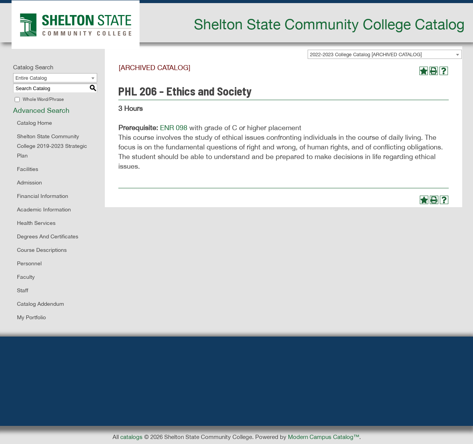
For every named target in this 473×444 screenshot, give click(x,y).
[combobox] (385, 54)
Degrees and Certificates (47, 236)
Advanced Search (41, 110)
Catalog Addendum (40, 304)
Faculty (26, 277)
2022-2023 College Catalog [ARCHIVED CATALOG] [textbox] (366, 54)
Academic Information (44, 209)
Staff (22, 290)
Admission (29, 182)
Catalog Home (34, 123)
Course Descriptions (42, 250)
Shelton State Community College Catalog (329, 23)
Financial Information (42, 196)
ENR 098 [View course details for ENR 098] (173, 128)
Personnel (29, 263)
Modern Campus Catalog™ (323, 437)
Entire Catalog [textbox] (31, 78)
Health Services (36, 223)
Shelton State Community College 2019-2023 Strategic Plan (52, 146)
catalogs (131, 437)
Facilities (27, 169)
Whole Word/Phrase (43, 99)
